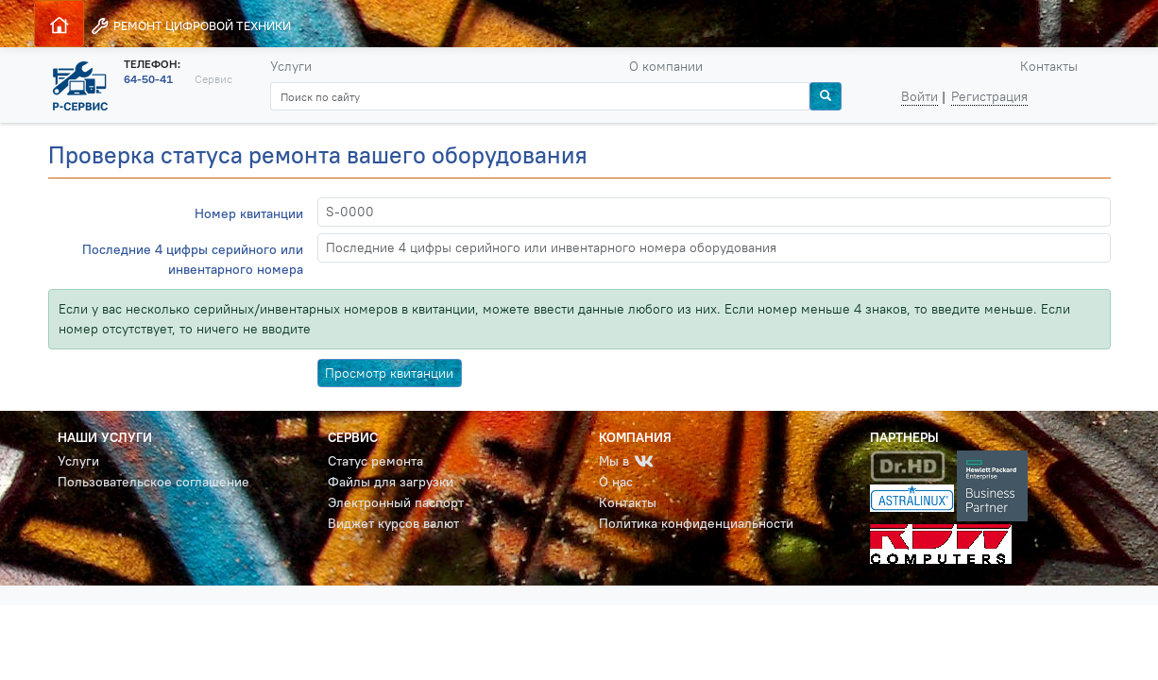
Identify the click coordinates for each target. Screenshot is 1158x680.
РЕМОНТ (190, 26)
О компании (666, 66)
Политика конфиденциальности (696, 523)
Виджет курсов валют (393, 523)
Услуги (291, 66)
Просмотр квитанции (389, 373)
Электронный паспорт (396, 502)
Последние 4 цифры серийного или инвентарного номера (192, 259)
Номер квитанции (249, 213)
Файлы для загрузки (390, 481)
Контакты (1049, 66)
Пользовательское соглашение (153, 481)
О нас (616, 481)
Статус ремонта (375, 460)
